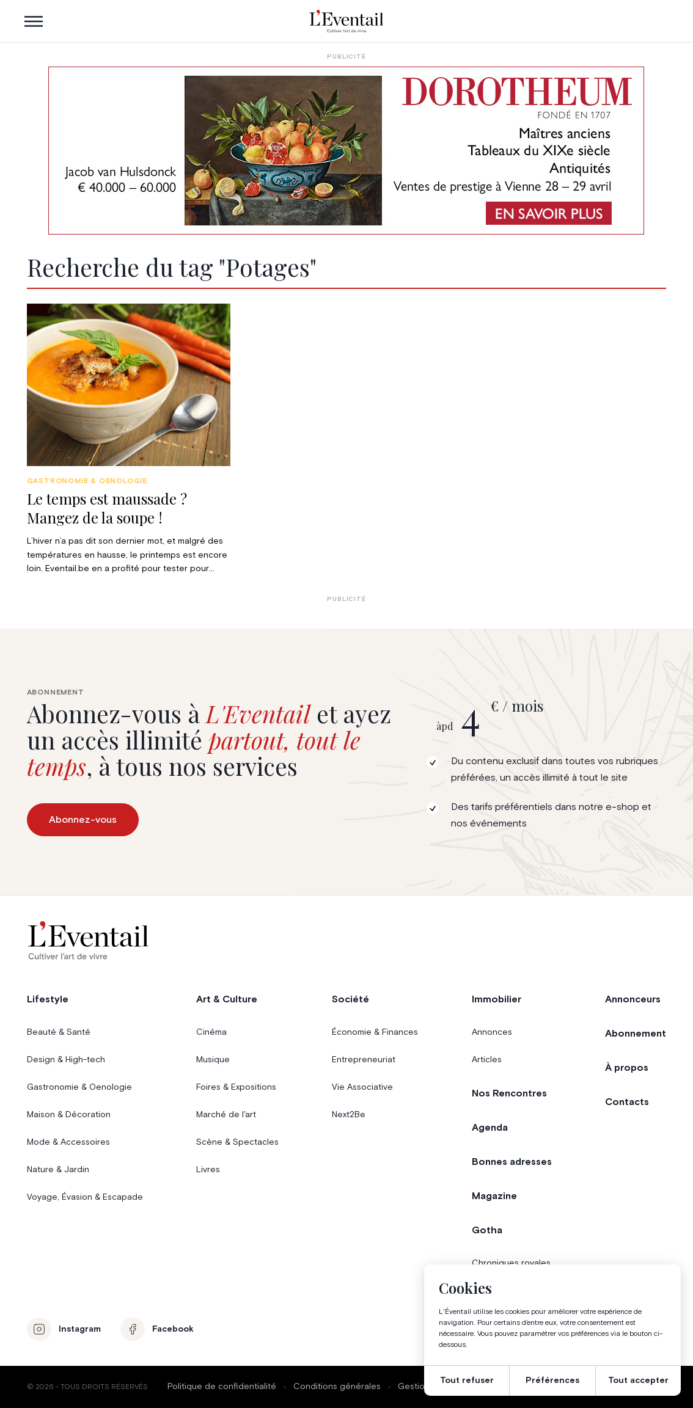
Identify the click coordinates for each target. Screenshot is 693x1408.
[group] (128, 440)
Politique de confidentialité (221, 1386)
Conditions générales (337, 1386)
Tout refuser (467, 1380)
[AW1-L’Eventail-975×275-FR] (346, 151)
